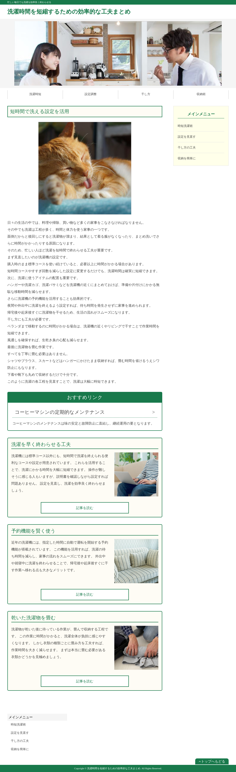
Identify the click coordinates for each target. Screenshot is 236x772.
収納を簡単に (187, 158)
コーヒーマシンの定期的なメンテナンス (60, 412)
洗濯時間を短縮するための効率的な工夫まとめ (69, 12)
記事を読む (84, 508)
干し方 (145, 94)
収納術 (201, 94)
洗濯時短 (35, 94)
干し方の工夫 (187, 147)
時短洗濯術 (185, 126)
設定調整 (91, 94)
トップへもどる (212, 761)
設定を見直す (187, 136)
